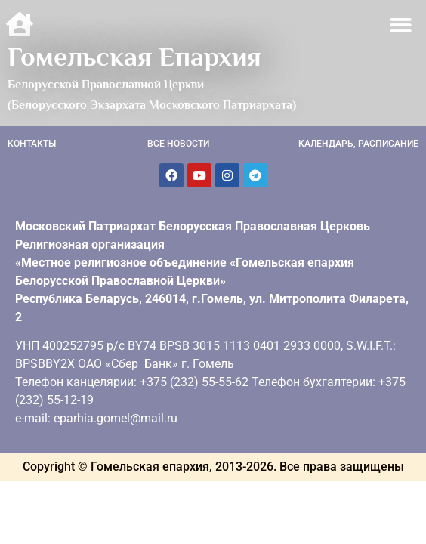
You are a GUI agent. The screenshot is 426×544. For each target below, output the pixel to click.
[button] (401, 25)
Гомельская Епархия (134, 57)
